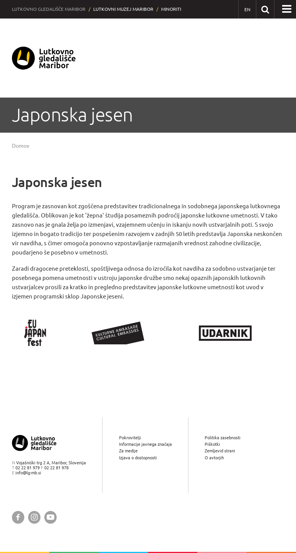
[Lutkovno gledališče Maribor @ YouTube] (50, 517)
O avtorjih (214, 457)
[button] (287, 9)
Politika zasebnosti (222, 437)
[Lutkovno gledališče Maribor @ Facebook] (18, 517)
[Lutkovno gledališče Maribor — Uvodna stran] (44, 58)
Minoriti (171, 9)
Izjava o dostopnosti (138, 457)
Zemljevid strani (220, 450)
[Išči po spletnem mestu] (265, 9)
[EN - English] (247, 9)
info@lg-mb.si (28, 472)
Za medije (128, 450)
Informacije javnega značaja (145, 444)
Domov (20, 146)
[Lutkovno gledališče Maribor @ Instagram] (34, 517)
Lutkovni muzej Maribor (123, 9)
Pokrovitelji (130, 437)
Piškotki (212, 444)
